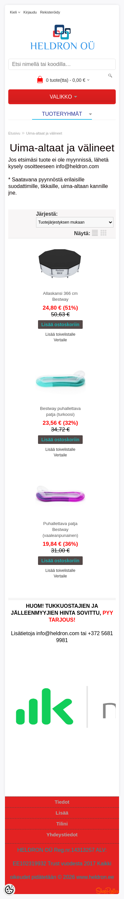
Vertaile (60, 340)
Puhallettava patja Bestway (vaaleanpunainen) (60, 529)
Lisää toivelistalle (60, 334)
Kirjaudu (30, 12)
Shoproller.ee (107, 890)
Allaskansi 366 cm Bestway (60, 296)
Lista (95, 233)
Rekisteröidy (50, 12)
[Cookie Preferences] (9, 890)
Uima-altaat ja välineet (44, 133)
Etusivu (14, 133)
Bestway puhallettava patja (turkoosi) (60, 411)
